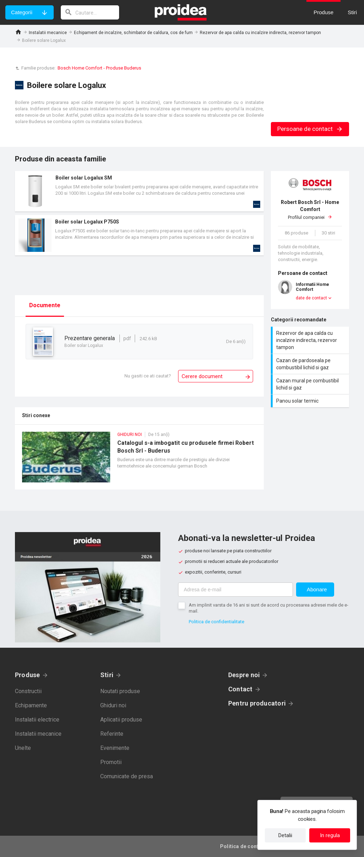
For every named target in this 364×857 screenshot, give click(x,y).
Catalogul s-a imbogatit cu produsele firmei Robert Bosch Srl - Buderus (139, 461)
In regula (330, 835)
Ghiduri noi (113, 705)
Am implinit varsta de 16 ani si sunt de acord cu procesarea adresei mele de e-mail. (268, 608)
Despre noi (244, 675)
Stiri (106, 675)
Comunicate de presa (126, 776)
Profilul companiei (310, 209)
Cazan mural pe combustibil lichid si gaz (311, 384)
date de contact (311, 297)
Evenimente (114, 748)
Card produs (139, 191)
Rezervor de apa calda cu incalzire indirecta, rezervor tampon (260, 32)
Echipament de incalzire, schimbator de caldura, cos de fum (133, 32)
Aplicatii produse (121, 719)
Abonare (317, 589)
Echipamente (31, 705)
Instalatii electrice (37, 719)
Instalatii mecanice (48, 32)
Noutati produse (120, 691)
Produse (27, 675)
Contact (240, 689)
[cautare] (90, 12)
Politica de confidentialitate (216, 621)
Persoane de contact (310, 128)
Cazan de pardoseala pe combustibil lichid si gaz (311, 364)
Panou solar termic (311, 400)
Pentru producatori (257, 703)
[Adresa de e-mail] (235, 589)
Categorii (21, 12)
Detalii (285, 835)
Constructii (28, 691)
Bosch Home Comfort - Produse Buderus (99, 68)
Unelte (23, 748)
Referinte (111, 733)
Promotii (111, 762)
